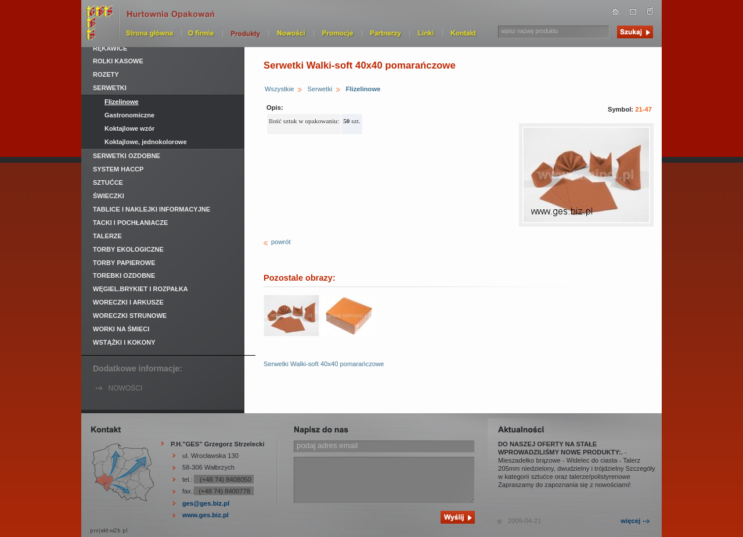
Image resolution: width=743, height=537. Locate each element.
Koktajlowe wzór (129, 128)
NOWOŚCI (126, 388)
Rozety (106, 74)
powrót (281, 241)
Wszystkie (279, 88)
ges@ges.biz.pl (205, 503)
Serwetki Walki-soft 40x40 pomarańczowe (324, 363)
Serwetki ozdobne (126, 155)
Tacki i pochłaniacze (130, 222)
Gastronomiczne (129, 115)
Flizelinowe (363, 88)
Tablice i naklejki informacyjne (151, 209)
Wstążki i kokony (124, 342)
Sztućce (108, 182)
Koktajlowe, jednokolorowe (145, 141)
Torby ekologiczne (128, 249)
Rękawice (110, 48)
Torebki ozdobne (124, 275)
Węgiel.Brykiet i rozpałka (140, 288)
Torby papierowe (124, 262)
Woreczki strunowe (130, 315)
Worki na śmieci (121, 328)
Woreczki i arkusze (128, 302)
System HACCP (118, 169)
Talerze (107, 235)
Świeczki (108, 195)
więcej (630, 520)
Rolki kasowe (118, 61)
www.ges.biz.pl (205, 514)
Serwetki (320, 88)
